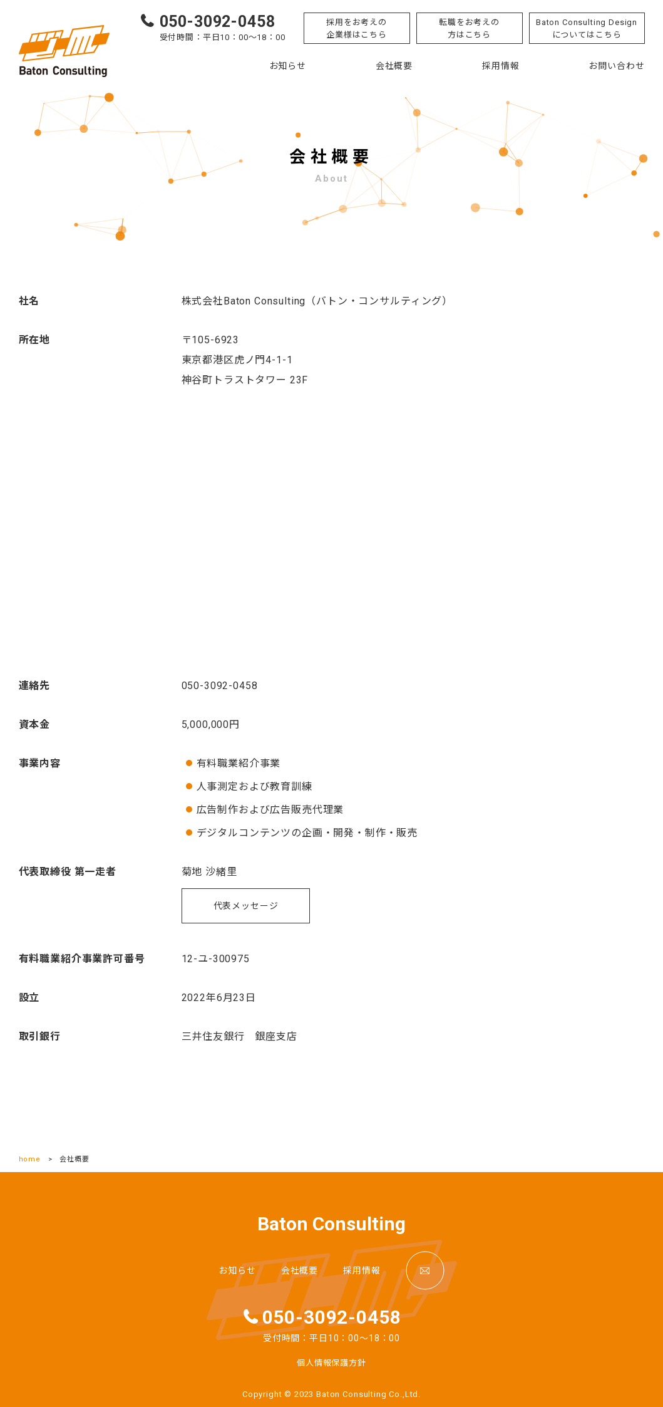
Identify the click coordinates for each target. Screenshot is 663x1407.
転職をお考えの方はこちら (469, 28)
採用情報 (500, 66)
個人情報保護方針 (331, 1363)
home (30, 1159)
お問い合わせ (616, 66)
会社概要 (394, 66)
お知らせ (287, 66)
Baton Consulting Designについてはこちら (586, 28)
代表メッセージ (246, 906)
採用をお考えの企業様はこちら (356, 28)
